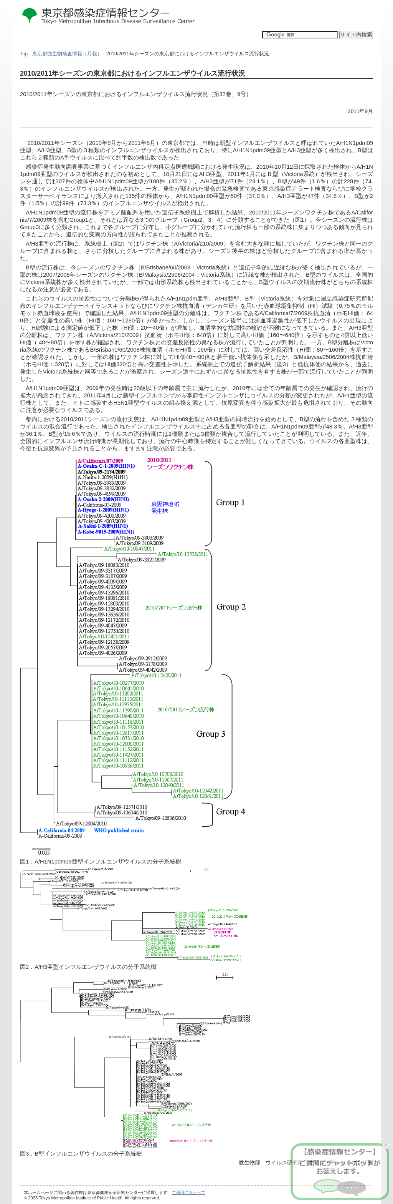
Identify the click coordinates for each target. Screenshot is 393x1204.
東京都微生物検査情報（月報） (67, 53)
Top (24, 53)
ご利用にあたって (188, 1192)
